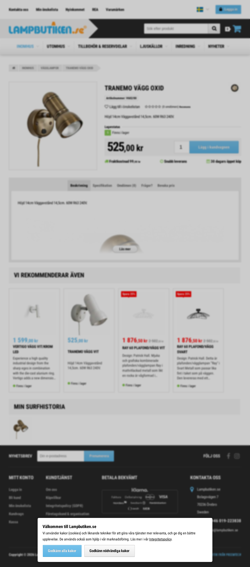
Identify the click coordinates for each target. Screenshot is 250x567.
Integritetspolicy (160, 539)
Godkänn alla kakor (62, 551)
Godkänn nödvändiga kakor (109, 551)
